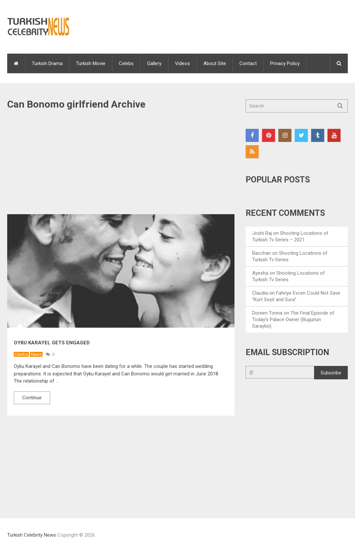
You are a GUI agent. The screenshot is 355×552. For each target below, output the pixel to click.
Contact (248, 63)
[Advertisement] (121, 166)
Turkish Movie (90, 63)
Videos (182, 63)
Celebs (126, 63)
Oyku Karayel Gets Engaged (52, 343)
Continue (32, 398)
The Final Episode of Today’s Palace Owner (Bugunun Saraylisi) (293, 319)
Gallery (154, 63)
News (36, 354)
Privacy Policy (285, 63)
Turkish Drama (47, 63)
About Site (214, 63)
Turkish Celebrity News (31, 535)
